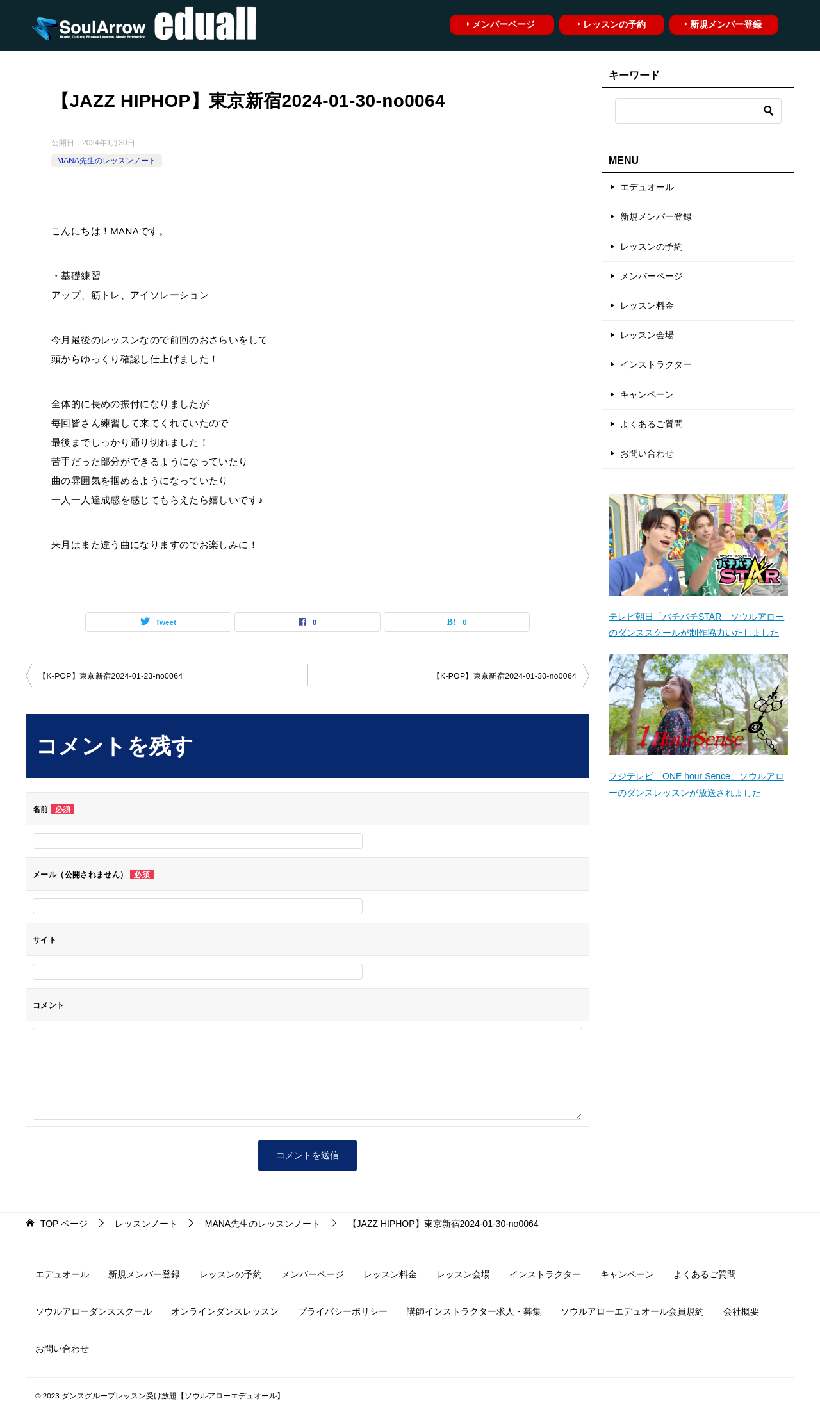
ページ (64, 1224)
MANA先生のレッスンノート (106, 160)
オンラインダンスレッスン (225, 1311)
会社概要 (741, 1311)
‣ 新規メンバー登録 (723, 24)
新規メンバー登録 (656, 216)
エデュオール (647, 187)
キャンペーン (647, 394)
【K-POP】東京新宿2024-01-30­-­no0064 (504, 676)
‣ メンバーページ (500, 24)
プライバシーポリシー (343, 1311)
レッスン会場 (647, 335)
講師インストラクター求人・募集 (474, 1311)
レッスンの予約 (651, 246)
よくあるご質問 (651, 424)
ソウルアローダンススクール (93, 1311)
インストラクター (656, 364)
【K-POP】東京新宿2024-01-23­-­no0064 (110, 676)
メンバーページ (651, 276)
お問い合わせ (647, 453)
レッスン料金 (647, 305)
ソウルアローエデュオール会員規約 (632, 1311)
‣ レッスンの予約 (611, 24)
